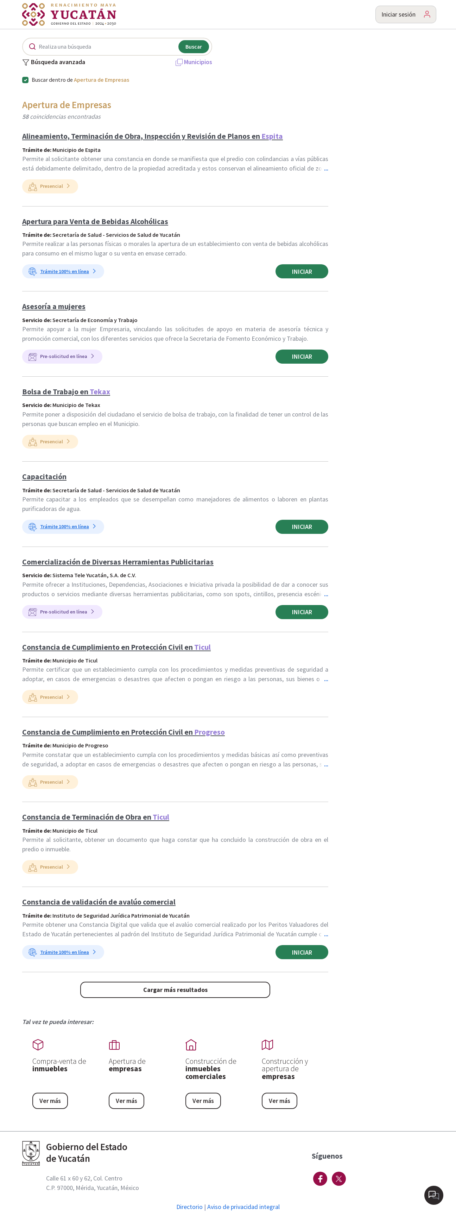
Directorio (189, 1207)
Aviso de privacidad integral (243, 1207)
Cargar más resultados (175, 990)
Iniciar (302, 271)
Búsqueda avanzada (53, 62)
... (326, 168)
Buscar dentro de (80, 79)
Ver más (50, 1101)
